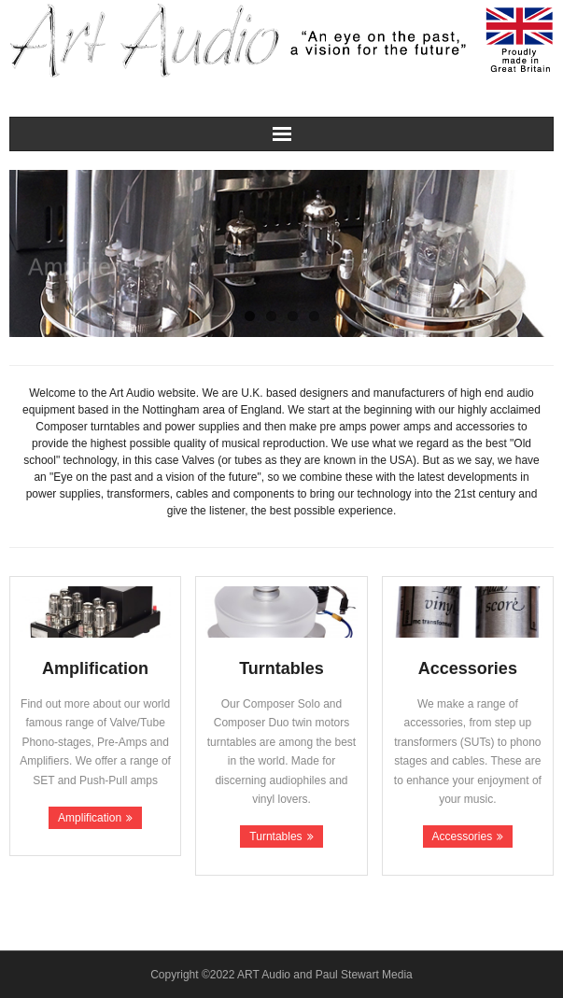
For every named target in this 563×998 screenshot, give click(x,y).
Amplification (89, 817)
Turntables (275, 836)
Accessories (462, 836)
